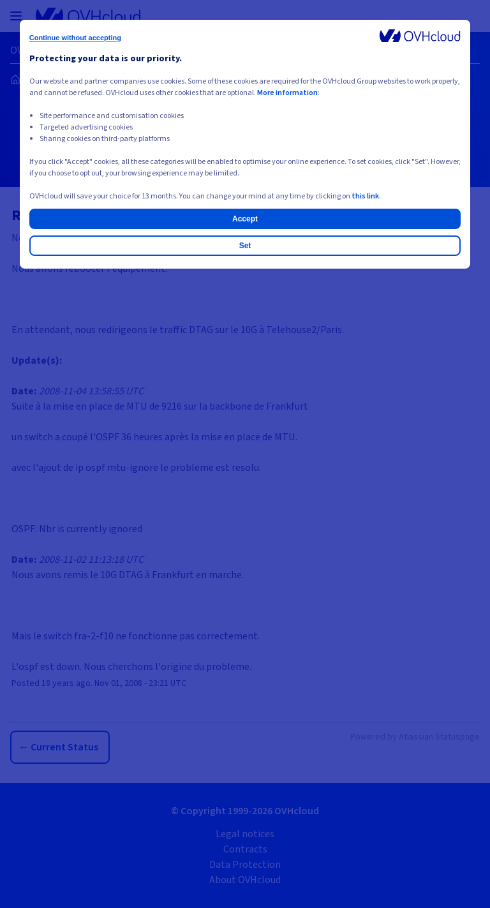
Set (245, 245)
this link (365, 196)
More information (287, 92)
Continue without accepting (75, 37)
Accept (245, 218)
